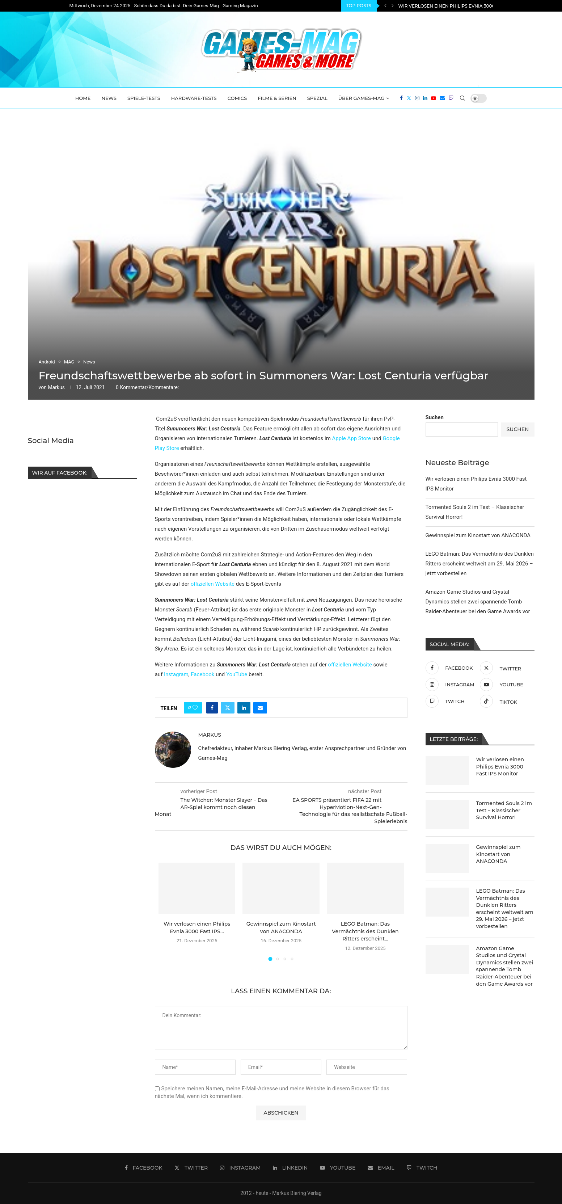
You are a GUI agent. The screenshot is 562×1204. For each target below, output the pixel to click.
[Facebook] (401, 98)
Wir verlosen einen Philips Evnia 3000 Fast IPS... (458, 6)
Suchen (435, 417)
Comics (237, 98)
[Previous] (385, 6)
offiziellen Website (212, 584)
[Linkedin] (425, 98)
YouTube (236, 674)
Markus (56, 387)
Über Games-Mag (361, 98)
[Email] (442, 98)
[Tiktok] (505, 701)
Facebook (202, 674)
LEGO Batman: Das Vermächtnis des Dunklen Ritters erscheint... (365, 931)
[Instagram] (417, 98)
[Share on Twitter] (227, 707)
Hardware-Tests (194, 98)
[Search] (462, 98)
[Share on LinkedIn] (243, 707)
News (109, 98)
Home (83, 98)
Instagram (176, 674)
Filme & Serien (277, 98)
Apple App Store (351, 438)
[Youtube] (433, 98)
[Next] (393, 6)
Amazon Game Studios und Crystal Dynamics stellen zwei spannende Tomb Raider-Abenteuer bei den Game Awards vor (478, 602)
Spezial (317, 98)
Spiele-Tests (143, 98)
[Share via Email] (260, 707)
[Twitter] (408, 98)
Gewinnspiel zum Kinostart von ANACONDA (478, 535)
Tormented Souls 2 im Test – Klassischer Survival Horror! (504, 810)
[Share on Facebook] (212, 707)
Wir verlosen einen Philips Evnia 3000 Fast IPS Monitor (500, 766)
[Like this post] (195, 707)
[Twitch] (450, 98)
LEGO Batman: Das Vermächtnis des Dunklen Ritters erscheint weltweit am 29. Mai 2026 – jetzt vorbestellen (480, 564)
